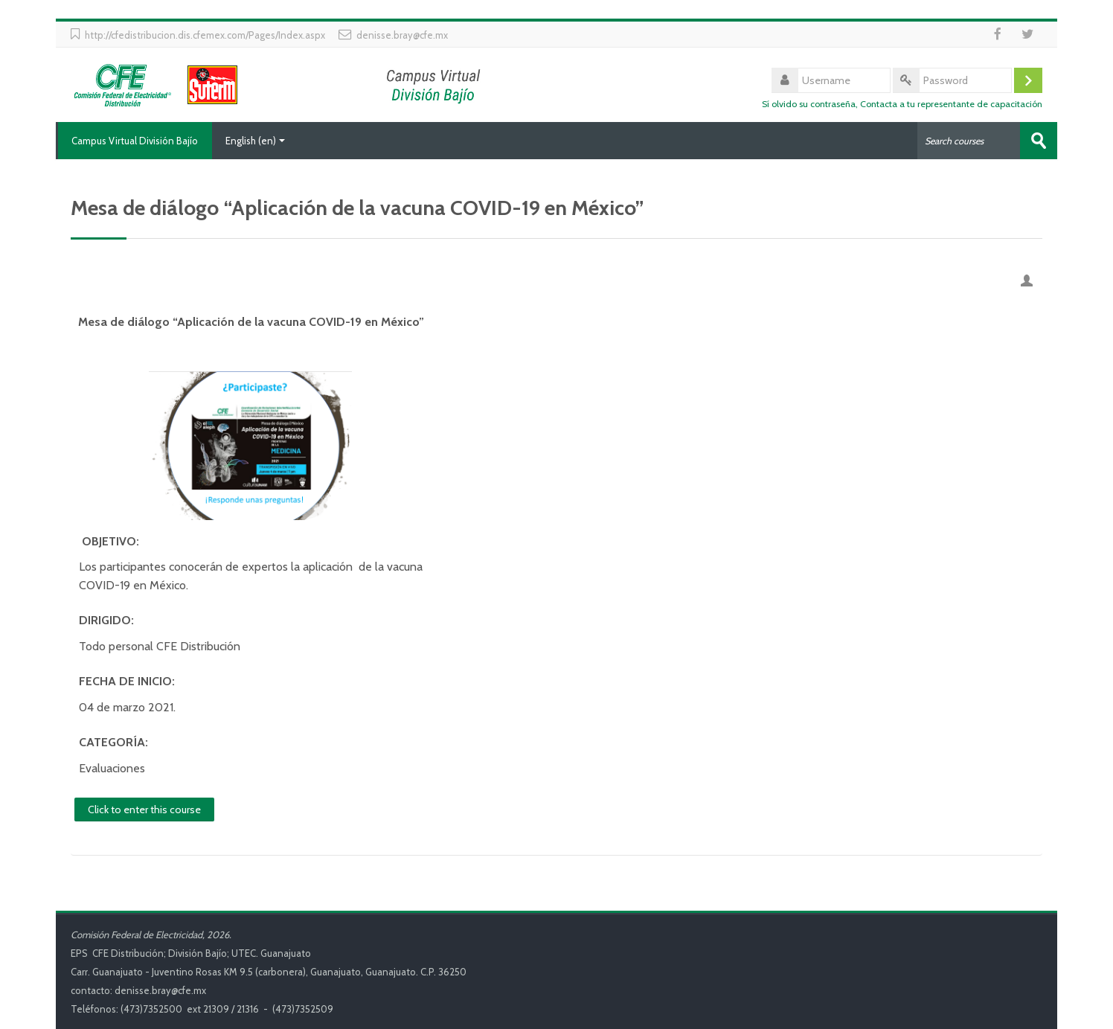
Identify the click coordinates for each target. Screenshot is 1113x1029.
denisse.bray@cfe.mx (402, 35)
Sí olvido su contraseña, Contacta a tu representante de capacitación (902, 103)
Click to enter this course (144, 808)
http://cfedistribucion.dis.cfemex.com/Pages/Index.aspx (205, 35)
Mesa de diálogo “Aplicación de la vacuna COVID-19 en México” (251, 322)
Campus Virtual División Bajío (134, 141)
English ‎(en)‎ (255, 141)
